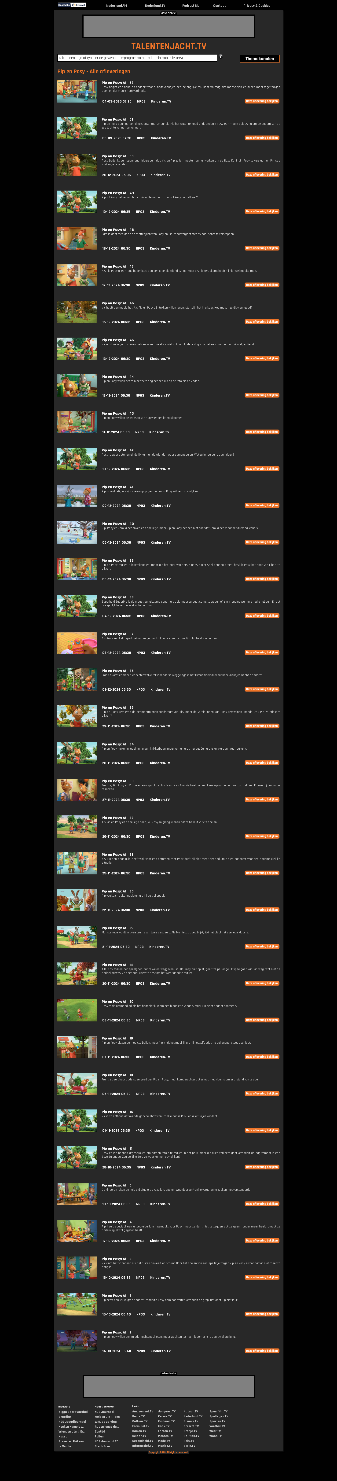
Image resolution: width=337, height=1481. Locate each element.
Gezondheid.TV (142, 1441)
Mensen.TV (165, 1436)
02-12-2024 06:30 (116, 689)
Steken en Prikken (71, 1441)
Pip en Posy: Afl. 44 (118, 376)
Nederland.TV (155, 6)
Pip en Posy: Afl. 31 (117, 854)
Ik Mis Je (65, 1446)
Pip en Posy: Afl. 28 (117, 964)
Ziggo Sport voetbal (73, 1412)
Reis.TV (189, 1441)
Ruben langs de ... (107, 1427)
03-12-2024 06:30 (116, 652)
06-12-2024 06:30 (116, 542)
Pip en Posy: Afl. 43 (118, 413)
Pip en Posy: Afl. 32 (117, 817)
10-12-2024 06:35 (116, 469)
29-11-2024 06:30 (116, 726)
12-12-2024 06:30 (116, 395)
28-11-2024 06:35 (116, 763)
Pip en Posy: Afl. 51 (117, 119)
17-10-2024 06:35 (116, 1240)
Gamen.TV (139, 1431)
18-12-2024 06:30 (116, 248)
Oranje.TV (190, 1431)
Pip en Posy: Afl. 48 (118, 229)
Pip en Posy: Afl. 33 (118, 781)
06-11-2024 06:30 (116, 1093)
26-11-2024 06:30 (116, 836)
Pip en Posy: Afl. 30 (118, 891)
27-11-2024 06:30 (116, 799)
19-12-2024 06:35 (116, 211)
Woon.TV (215, 1436)
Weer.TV (215, 1431)
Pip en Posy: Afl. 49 (118, 193)
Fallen (99, 1436)
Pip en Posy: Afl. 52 (117, 82)
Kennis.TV (165, 1416)
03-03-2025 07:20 (116, 138)
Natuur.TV (191, 1411)
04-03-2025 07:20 (117, 101)
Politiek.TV (191, 1436)
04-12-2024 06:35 (116, 616)
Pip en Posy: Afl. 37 (117, 634)
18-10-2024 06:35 (116, 1204)
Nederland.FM (116, 6)
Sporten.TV (217, 1421)
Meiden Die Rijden (107, 1417)
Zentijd (100, 1431)
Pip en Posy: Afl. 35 (118, 707)
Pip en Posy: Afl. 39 (118, 560)
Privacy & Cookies (257, 6)
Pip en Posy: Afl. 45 (118, 340)
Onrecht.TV (191, 1426)
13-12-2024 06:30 (116, 358)
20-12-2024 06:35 (116, 175)
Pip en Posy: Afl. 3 (117, 1258)
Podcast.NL (190, 6)
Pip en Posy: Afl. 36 (118, 670)
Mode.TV (164, 1441)
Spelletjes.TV (218, 1416)
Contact (219, 6)
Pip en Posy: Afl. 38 (118, 597)
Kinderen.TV (161, 101)
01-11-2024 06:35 (116, 1130)
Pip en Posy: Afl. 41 (117, 487)
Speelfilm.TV (218, 1411)
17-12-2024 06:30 (116, 285)
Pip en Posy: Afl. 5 (117, 1185)
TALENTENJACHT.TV (168, 46)
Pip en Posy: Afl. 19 (117, 1038)
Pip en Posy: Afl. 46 (118, 303)
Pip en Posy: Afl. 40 (118, 523)
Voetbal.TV (217, 1426)
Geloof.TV (139, 1436)
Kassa (63, 1436)
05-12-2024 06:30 (116, 579)
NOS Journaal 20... (108, 1441)
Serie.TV (189, 1446)
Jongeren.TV (167, 1411)
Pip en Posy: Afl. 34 (118, 744)
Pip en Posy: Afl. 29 (117, 928)
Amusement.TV (142, 1411)
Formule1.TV (140, 1426)
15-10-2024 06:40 (116, 1314)
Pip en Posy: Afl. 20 (117, 1001)
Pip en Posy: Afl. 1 (116, 1332)
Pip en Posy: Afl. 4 (117, 1222)
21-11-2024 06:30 (116, 946)
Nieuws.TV (191, 1421)
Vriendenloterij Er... (72, 1431)
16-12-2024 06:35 (116, 322)
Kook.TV (163, 1426)
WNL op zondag (106, 1422)
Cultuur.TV (139, 1421)
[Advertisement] (169, 26)
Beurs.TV (138, 1416)
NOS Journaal (104, 1412)
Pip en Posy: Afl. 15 (117, 1111)
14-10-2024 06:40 (116, 1351)
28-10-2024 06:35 (116, 1167)
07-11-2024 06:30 (116, 1057)
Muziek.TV (165, 1446)
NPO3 (141, 101)
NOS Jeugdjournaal (72, 1422)
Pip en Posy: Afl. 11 (117, 1148)
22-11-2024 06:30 (116, 910)
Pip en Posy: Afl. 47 (118, 266)
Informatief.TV (142, 1446)
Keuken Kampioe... (71, 1427)
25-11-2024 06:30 (116, 873)
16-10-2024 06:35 (116, 1277)
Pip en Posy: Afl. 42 (118, 450)
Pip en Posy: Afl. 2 (116, 1295)
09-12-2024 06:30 (116, 505)
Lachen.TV (165, 1431)
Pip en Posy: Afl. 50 (118, 156)
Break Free (102, 1446)
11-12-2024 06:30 (116, 432)
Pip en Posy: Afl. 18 (117, 1075)
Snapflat (65, 1417)
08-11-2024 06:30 (116, 1020)
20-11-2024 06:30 (116, 983)
